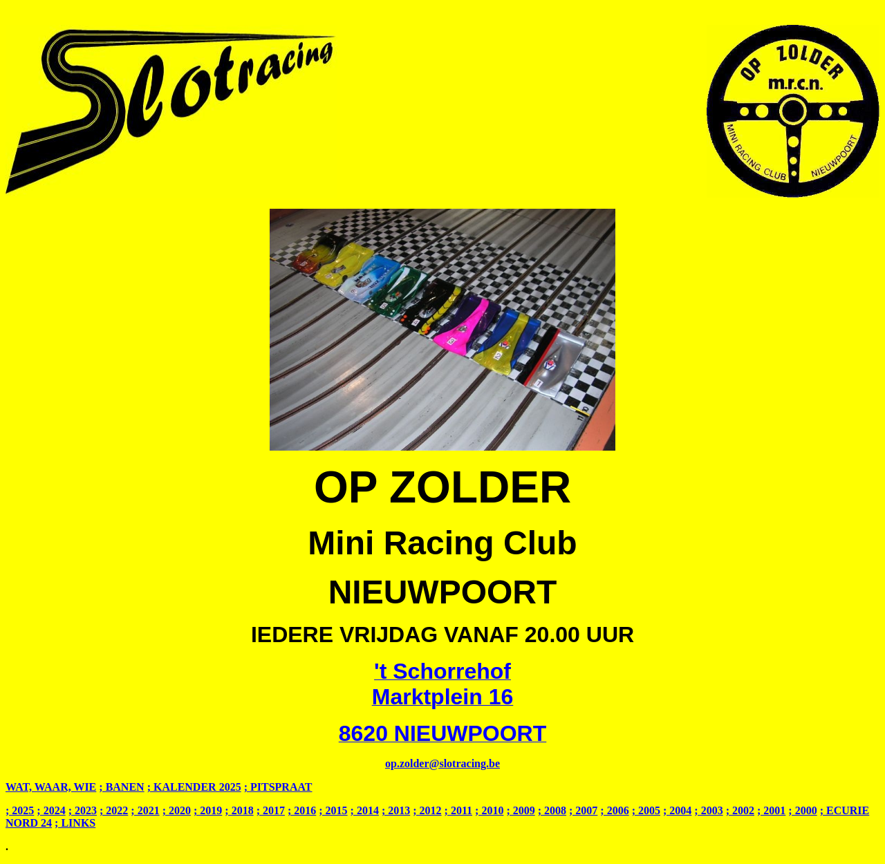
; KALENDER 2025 (194, 787)
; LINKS (75, 823)
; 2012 (427, 810)
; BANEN (121, 787)
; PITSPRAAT (278, 787)
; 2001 (771, 810)
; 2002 (740, 810)
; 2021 (145, 810)
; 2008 (552, 810)
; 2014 (365, 810)
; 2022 (114, 810)
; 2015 (333, 810)
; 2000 (802, 810)
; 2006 (614, 810)
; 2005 (646, 810)
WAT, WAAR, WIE (51, 787)
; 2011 (458, 810)
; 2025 (20, 810)
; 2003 (708, 810)
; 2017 (271, 810)
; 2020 (176, 810)
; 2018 (239, 810)
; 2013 (396, 810)
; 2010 (489, 810)
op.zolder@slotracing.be (442, 763)
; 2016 (302, 810)
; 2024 (51, 810)
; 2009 (520, 810)
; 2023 (82, 810)
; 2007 (583, 810)
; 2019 (208, 810)
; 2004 (677, 810)
